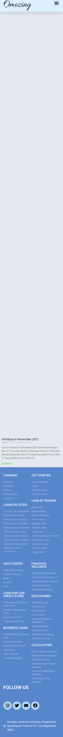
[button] (56, 3)
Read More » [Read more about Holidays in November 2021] (7, 464)
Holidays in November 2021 (20, 439)
